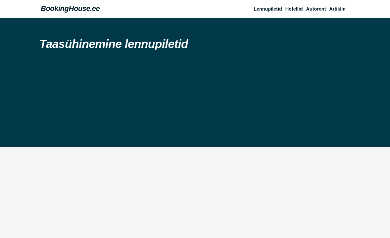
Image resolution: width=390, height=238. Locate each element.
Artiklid (337, 9)
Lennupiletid (268, 9)
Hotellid (294, 9)
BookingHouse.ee (70, 8)
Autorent (316, 9)
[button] (339, 9)
